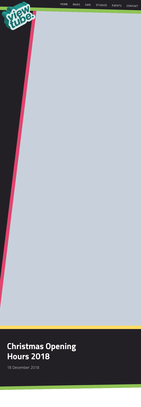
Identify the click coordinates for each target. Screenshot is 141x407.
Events (117, 6)
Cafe (88, 5)
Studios (101, 5)
